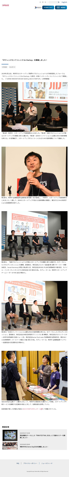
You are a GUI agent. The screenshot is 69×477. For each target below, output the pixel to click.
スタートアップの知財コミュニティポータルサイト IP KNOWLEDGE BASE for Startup (5, 5)
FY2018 (5, 67)
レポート (12, 67)
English (64, 2)
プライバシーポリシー (30, 463)
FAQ (18, 463)
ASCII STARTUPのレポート (32, 409)
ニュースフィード (46, 463)
